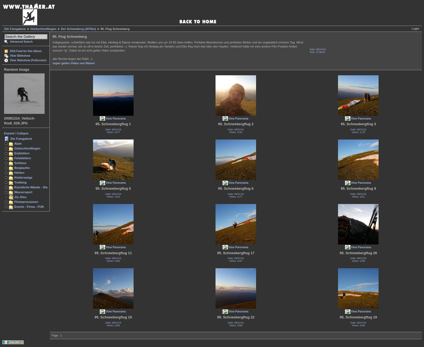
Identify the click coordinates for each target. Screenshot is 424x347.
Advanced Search (21, 41)
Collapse (23, 133)
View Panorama (116, 118)
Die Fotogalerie (15, 28)
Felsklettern (22, 158)
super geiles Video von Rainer (73, 63)
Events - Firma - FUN (29, 206)
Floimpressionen (26, 201)
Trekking (20, 182)
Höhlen (19, 172)
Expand (9, 133)
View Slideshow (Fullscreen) (28, 60)
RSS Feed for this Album (26, 51)
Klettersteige (23, 177)
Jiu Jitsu (20, 197)
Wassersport (23, 192)
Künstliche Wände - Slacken (34, 187)
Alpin (18, 143)
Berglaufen (22, 167)
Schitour (20, 163)
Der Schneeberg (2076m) (78, 28)
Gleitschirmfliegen (44, 28)
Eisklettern (21, 153)
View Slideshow (20, 55)
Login (415, 28)
